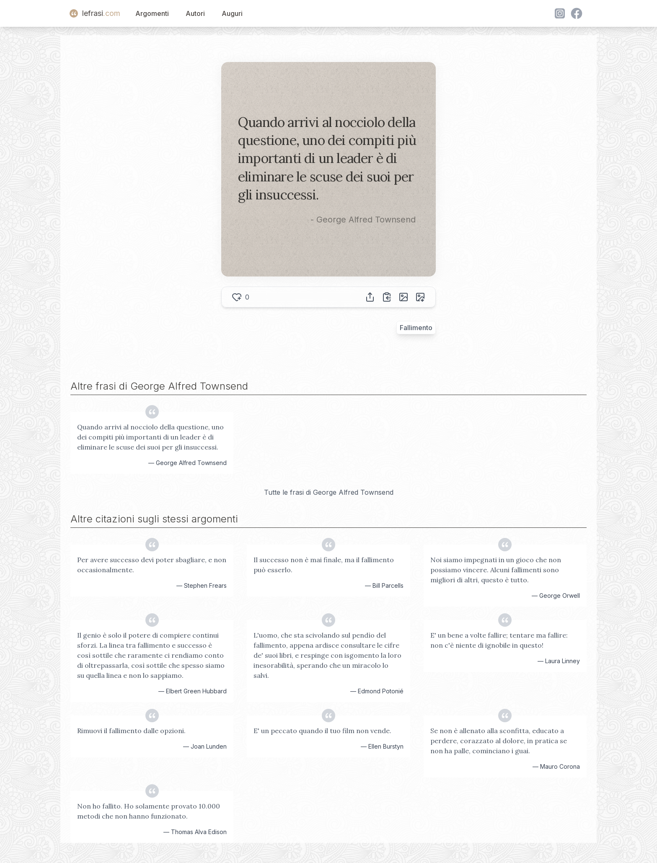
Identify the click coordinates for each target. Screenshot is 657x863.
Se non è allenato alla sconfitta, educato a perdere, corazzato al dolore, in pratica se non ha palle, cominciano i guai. (498, 740)
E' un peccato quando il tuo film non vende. (322, 730)
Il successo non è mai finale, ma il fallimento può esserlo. (323, 565)
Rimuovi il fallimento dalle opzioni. (131, 730)
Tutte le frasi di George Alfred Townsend (328, 492)
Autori (195, 13)
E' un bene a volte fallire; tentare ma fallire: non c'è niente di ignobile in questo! (499, 640)
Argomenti (152, 13)
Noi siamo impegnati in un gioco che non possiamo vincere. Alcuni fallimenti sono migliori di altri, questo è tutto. (495, 570)
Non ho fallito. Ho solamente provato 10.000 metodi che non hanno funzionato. (148, 811)
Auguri (232, 13)
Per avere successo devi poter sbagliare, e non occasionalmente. (151, 565)
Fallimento (416, 327)
